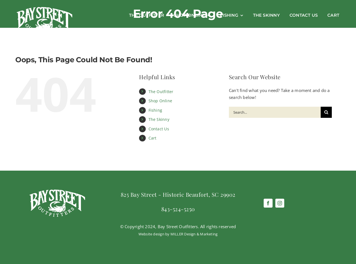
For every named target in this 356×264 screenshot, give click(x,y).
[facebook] (268, 203)
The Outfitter (161, 91)
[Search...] (275, 112)
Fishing (155, 110)
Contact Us (159, 128)
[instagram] (279, 203)
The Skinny (159, 119)
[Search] (326, 112)
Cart (153, 138)
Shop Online (160, 100)
